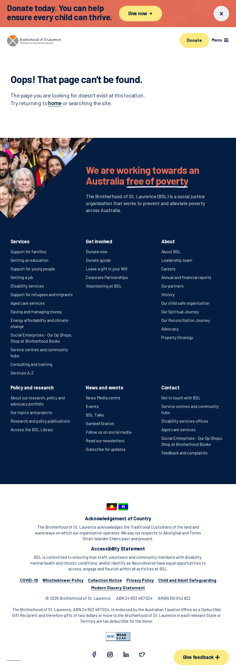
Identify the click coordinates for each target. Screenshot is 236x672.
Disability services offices (184, 420)
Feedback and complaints (184, 452)
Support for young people (33, 268)
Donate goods (98, 260)
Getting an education (29, 260)
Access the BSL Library (32, 429)
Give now (140, 13)
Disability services (27, 285)
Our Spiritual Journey (180, 311)
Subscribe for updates (106, 449)
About (168, 241)
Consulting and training (31, 364)
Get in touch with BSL (181, 397)
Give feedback (201, 657)
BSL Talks (95, 414)
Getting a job (22, 277)
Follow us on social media (108, 432)
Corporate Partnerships (107, 277)
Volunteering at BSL (104, 285)
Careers (168, 268)
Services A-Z (22, 372)
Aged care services (28, 303)
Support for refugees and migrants (42, 294)
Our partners (172, 285)
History (168, 294)
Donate (194, 40)
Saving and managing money (36, 311)
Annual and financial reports (186, 277)
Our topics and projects (31, 412)
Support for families (28, 251)
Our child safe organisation (185, 303)
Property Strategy (177, 337)
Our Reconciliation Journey (185, 320)
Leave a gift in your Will (106, 268)
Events (92, 406)
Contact (170, 387)
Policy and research (32, 387)
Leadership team (176, 260)
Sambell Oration (100, 423)
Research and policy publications (40, 420)
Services (20, 241)
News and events (104, 387)
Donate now (96, 251)
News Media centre (103, 397)
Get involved (99, 241)
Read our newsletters (105, 440)
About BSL (171, 251)
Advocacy (170, 328)
